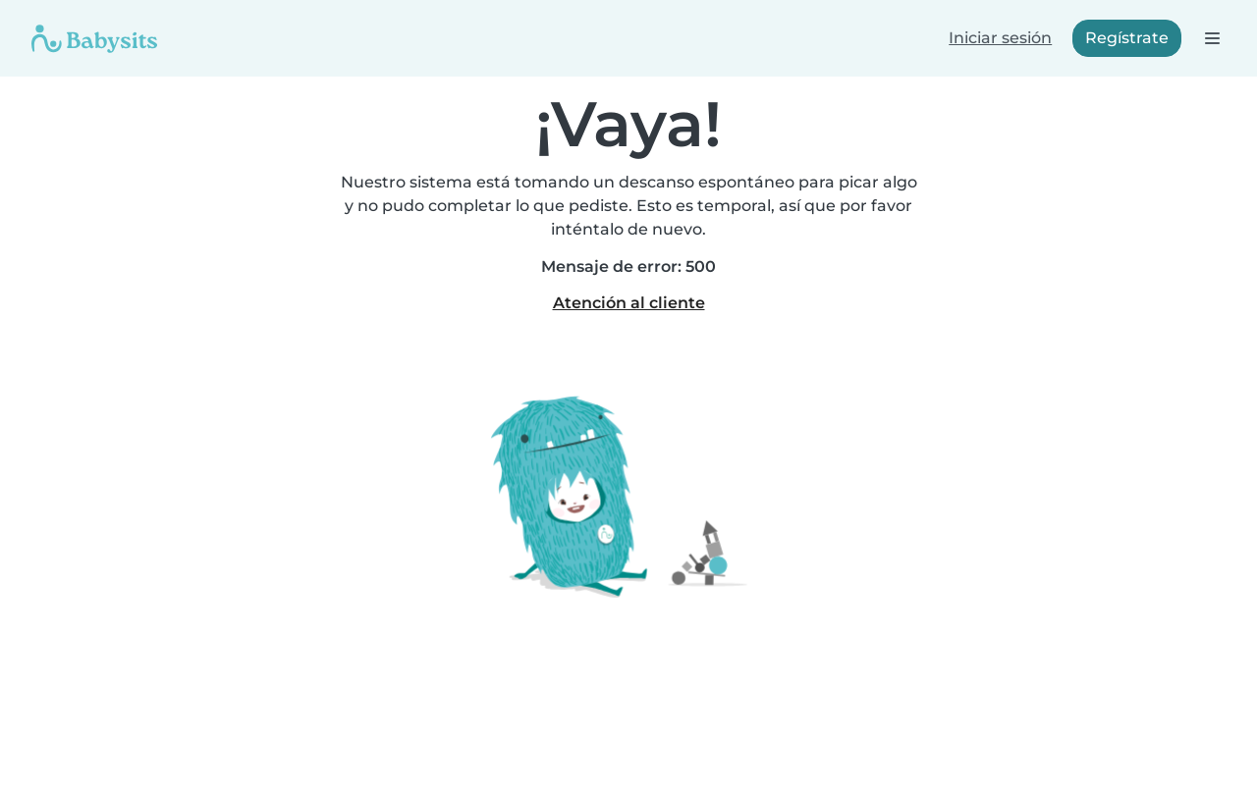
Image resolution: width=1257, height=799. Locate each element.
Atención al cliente (629, 302)
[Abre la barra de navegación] (1211, 38)
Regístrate (1127, 37)
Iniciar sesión (1000, 37)
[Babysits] (94, 38)
